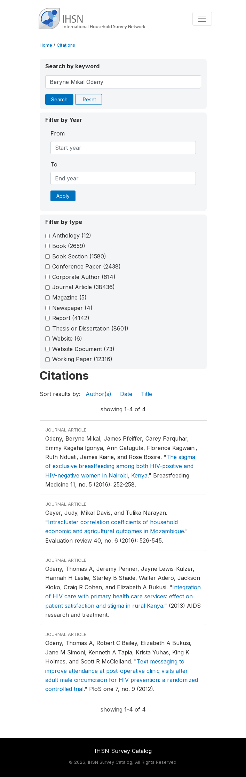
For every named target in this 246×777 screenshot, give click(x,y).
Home (46, 45)
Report (70, 317)
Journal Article (83, 286)
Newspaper (72, 307)
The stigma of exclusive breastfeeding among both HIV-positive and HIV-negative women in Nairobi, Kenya (120, 466)
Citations (66, 45)
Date (126, 393)
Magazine (69, 297)
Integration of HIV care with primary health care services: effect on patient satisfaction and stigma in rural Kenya (123, 596)
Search (59, 99)
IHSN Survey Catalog (123, 750)
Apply (63, 196)
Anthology (71, 235)
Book (68, 245)
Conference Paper (86, 266)
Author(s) (98, 393)
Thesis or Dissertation (90, 328)
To (53, 164)
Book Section (79, 256)
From (57, 133)
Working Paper (82, 359)
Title (146, 393)
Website (67, 338)
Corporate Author (84, 276)
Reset (89, 99)
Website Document (83, 348)
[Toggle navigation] (202, 19)
